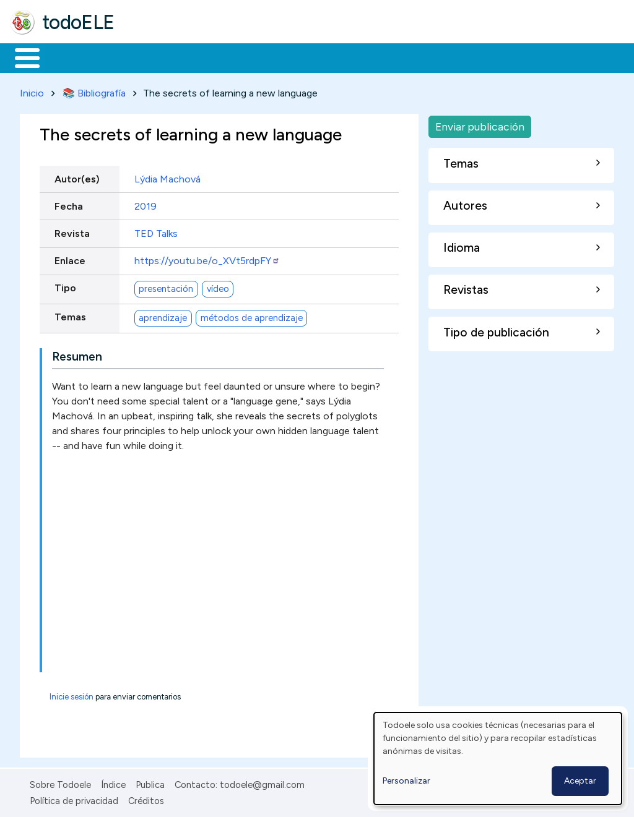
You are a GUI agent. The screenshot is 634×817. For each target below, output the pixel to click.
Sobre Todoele (60, 782)
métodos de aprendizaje (252, 315)
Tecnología (370, 57)
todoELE (78, 22)
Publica (150, 782)
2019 (145, 204)
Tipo (65, 286)
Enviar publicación (479, 124)
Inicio (21, 57)
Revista (72, 231)
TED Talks (156, 231)
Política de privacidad (74, 798)
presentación (166, 286)
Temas (70, 315)
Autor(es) (77, 176)
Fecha (68, 204)
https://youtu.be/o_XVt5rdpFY (207, 258)
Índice (113, 782)
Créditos (146, 798)
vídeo (218, 286)
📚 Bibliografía (94, 90)
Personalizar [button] (406, 781)
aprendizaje (163, 315)
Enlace (69, 258)
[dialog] (498, 758)
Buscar (508, 57)
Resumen (77, 354)
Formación (149, 57)
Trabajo (223, 57)
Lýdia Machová (167, 176)
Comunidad (453, 57)
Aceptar (580, 781)
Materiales (69, 57)
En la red (292, 57)
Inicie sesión (71, 694)
